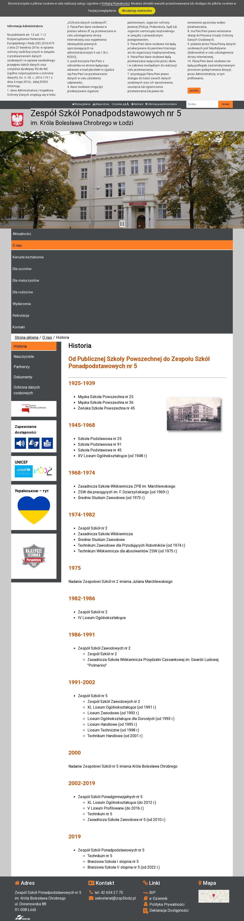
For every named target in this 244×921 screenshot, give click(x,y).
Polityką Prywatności (116, 3)
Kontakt (19, 327)
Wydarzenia (22, 304)
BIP (149, 892)
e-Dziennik (155, 898)
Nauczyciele (24, 356)
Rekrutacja (21, 315)
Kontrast (137, 104)
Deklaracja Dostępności (165, 911)
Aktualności (22, 234)
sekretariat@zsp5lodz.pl (112, 898)
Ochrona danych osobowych (27, 390)
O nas (17, 245)
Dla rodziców (23, 292)
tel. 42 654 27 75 (105, 892)
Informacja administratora (161, 104)
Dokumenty (23, 377)
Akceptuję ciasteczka (137, 10)
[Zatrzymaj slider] (122, 223)
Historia (20, 346)
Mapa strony (101, 104)
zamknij (193, 90)
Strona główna (81, 104)
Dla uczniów (22, 269)
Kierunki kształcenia (28, 257)
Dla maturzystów (26, 280)
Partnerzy (22, 367)
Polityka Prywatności (163, 904)
